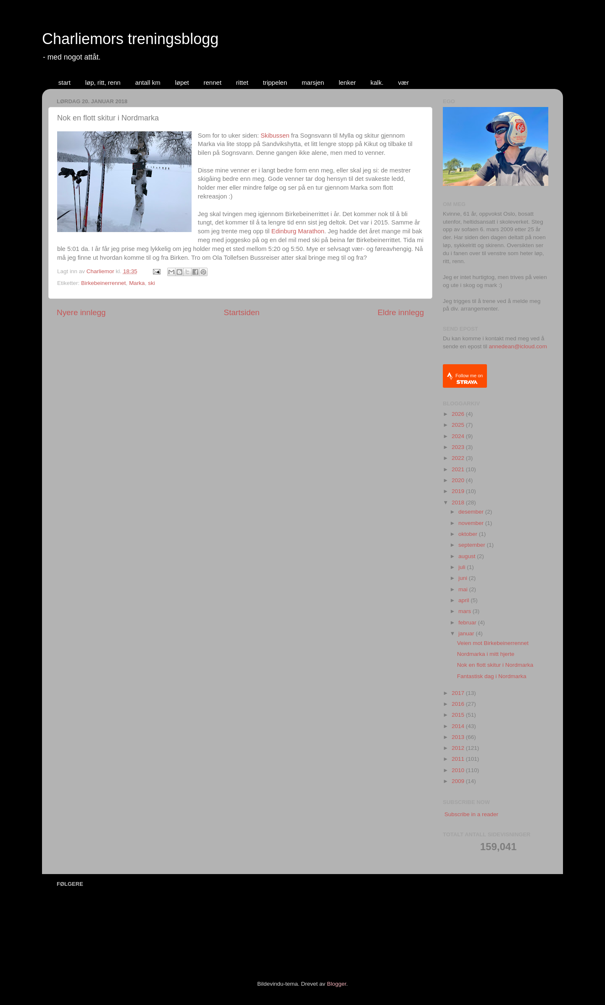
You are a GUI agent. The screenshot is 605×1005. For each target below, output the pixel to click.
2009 (459, 781)
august (467, 556)
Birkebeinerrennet (103, 283)
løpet (182, 82)
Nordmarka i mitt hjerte (486, 654)
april (464, 600)
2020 (459, 480)
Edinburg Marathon (297, 231)
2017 (459, 693)
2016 (459, 704)
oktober (468, 534)
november (471, 523)
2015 (459, 715)
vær (403, 82)
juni (463, 578)
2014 (459, 726)
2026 (459, 414)
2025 (459, 425)
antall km (147, 82)
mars (465, 611)
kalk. (377, 82)
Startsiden (242, 312)
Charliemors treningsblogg (130, 38)
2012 (459, 748)
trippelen (275, 82)
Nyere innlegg (81, 312)
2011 (459, 759)
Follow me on (469, 378)
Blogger (336, 984)
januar (467, 633)
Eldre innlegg (401, 312)
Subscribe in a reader (471, 814)
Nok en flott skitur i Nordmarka (495, 665)
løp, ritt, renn (103, 82)
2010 (459, 770)
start (64, 82)
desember (471, 512)
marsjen (313, 82)
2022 (459, 458)
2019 (459, 491)
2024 (459, 436)
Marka (137, 283)
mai (463, 589)
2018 (459, 502)
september (472, 545)
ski (151, 283)
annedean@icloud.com (518, 346)
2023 (459, 447)
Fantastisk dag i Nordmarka (491, 676)
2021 (459, 469)
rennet (213, 82)
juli (462, 567)
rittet (242, 82)
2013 (459, 737)
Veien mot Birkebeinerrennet (493, 643)
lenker (347, 82)
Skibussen (274, 135)
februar (468, 622)
